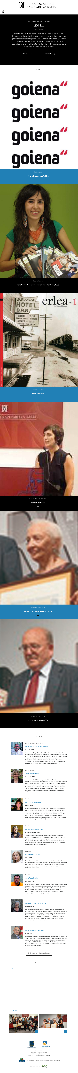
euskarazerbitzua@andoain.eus (43, 1055)
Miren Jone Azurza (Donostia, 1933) (38, 611)
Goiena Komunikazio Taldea (38, 176)
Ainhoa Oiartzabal (38, 502)
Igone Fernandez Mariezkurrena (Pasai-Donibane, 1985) (38, 285)
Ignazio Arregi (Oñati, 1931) (38, 720)
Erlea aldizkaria (38, 394)
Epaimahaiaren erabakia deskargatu (39, 953)
